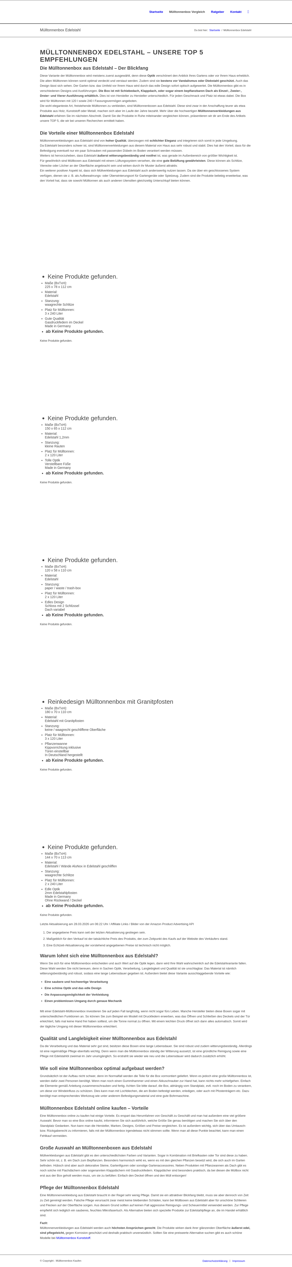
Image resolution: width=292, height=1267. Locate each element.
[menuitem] (156, 12)
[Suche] (248, 12)
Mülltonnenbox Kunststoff (73, 1238)
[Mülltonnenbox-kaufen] (65, 12)
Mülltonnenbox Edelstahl (60, 30)
